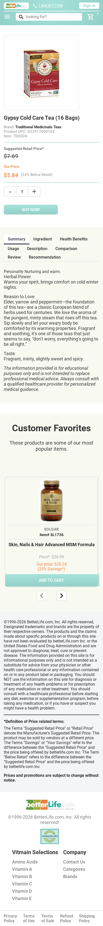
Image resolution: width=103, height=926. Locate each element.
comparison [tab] (66, 248)
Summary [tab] (16, 239)
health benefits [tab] (73, 239)
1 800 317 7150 (48, 6)
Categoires (74, 869)
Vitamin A (22, 869)
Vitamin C (22, 883)
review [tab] (14, 257)
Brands (70, 876)
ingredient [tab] (42, 239)
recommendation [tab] (45, 257)
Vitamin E (22, 898)
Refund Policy (66, 918)
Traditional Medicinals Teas (38, 127)
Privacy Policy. (10, 918)
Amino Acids (25, 862)
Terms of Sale (47, 918)
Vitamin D (22, 891)
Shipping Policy (87, 918)
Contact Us (74, 862)
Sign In (89, 5)
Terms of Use (29, 918)
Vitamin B (22, 876)
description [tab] (37, 248)
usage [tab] (13, 248)
